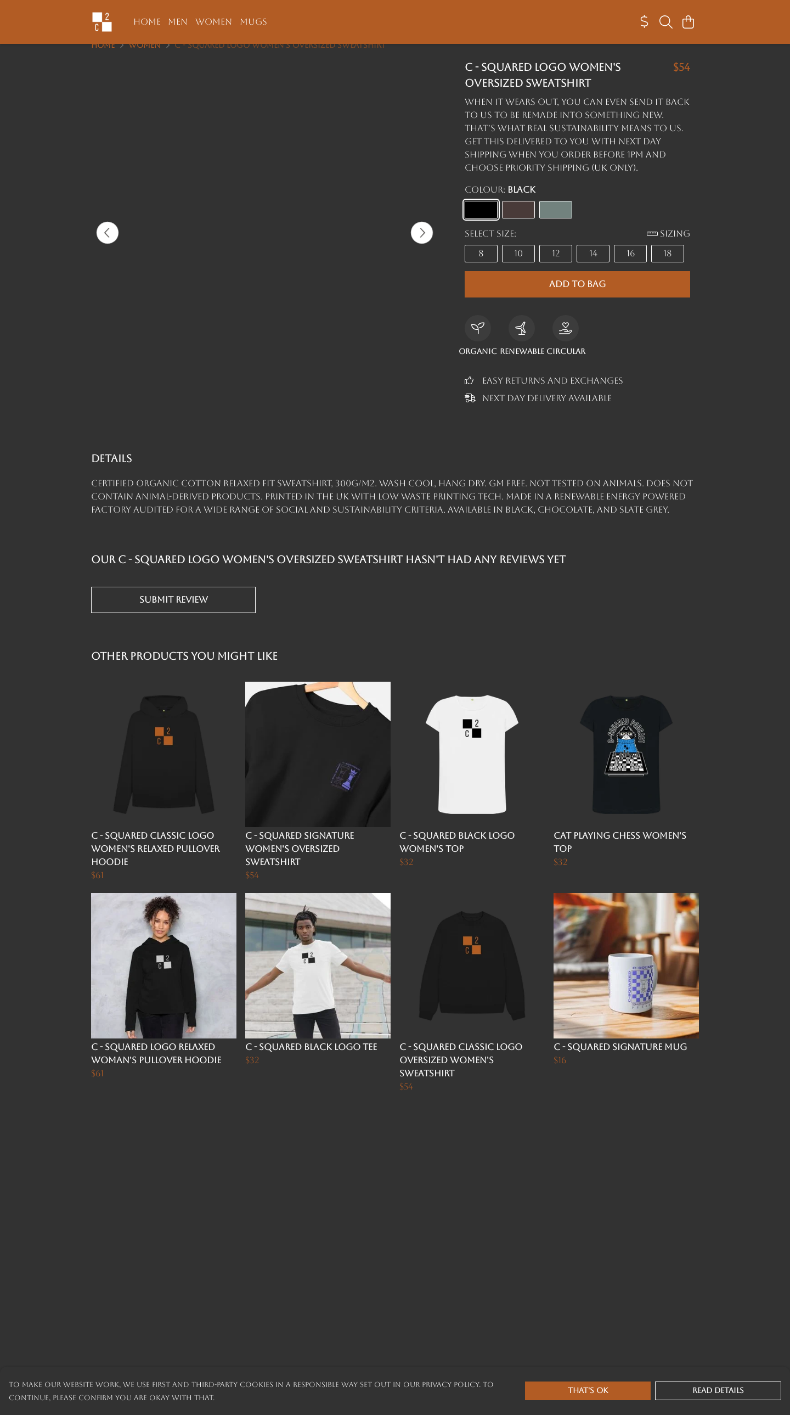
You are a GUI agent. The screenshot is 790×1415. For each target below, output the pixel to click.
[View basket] (688, 22)
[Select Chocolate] (518, 223)
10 (518, 266)
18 (667, 266)
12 (556, 266)
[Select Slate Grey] (555, 223)
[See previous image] (108, 246)
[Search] (666, 22)
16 (631, 266)
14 (593, 266)
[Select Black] (481, 223)
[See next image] (422, 246)
